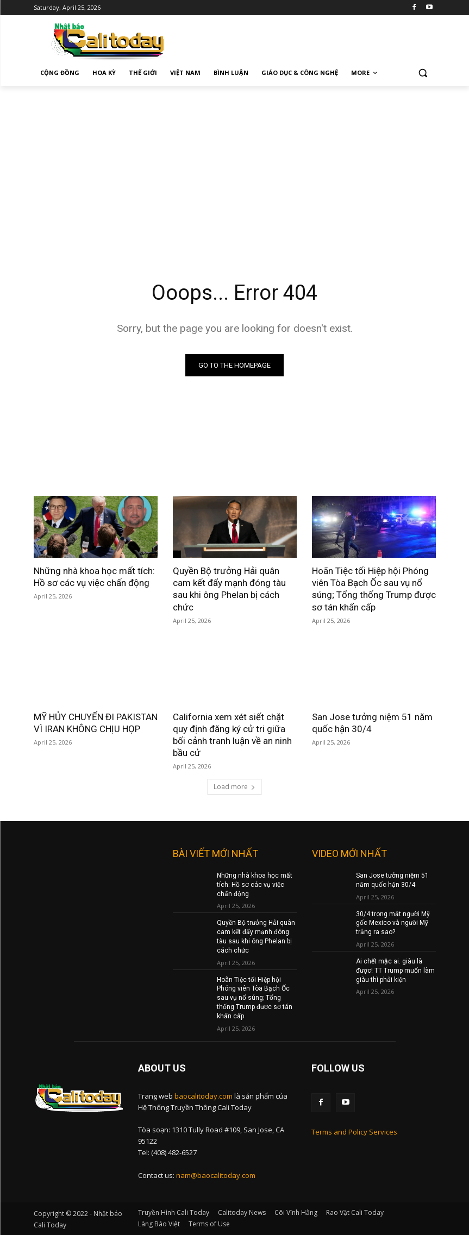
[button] (423, 73)
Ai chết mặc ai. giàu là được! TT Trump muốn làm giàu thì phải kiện (395, 970)
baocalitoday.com (203, 1096)
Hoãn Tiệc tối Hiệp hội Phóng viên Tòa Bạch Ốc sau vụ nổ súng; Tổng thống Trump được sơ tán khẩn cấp (374, 588)
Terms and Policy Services (354, 1132)
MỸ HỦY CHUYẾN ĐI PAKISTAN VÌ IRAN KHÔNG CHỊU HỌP (96, 722)
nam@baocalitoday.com (215, 1175)
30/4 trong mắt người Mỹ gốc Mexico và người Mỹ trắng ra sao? (393, 923)
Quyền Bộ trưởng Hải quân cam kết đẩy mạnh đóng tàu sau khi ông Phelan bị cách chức (229, 588)
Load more (234, 786)
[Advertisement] (234, 167)
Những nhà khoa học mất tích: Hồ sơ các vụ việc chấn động (94, 576)
